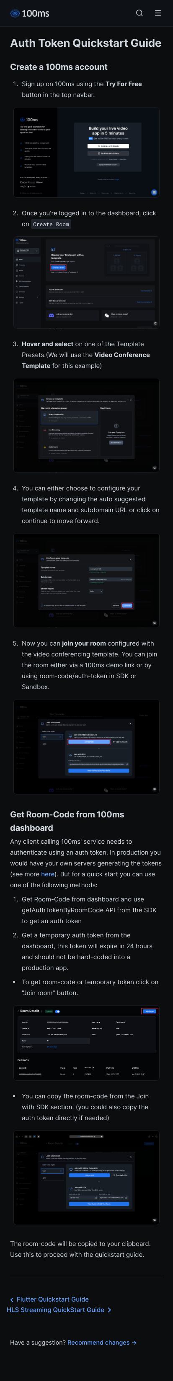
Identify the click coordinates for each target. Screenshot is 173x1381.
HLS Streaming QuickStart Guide (60, 1310)
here (47, 874)
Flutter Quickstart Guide (48, 1300)
